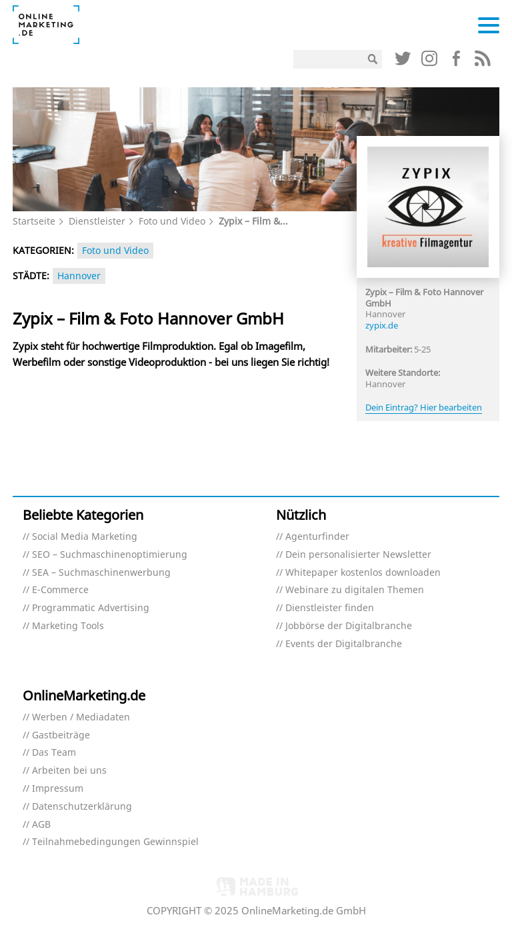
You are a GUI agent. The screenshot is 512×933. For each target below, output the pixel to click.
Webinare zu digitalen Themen (354, 590)
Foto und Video (172, 221)
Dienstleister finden (329, 608)
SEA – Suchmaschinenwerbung (101, 572)
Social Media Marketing (84, 536)
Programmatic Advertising (90, 608)
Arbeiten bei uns (69, 770)
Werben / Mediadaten (81, 717)
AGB (41, 824)
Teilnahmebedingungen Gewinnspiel (115, 842)
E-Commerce (60, 590)
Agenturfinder (317, 536)
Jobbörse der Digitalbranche (348, 626)
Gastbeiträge (61, 735)
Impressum (57, 788)
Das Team (54, 752)
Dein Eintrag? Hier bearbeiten (423, 407)
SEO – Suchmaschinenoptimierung (109, 554)
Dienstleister (97, 221)
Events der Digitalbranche (343, 644)
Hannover (79, 275)
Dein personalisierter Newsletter (358, 554)
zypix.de (381, 325)
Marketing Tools (68, 626)
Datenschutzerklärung (82, 806)
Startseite (34, 221)
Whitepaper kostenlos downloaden (363, 572)
